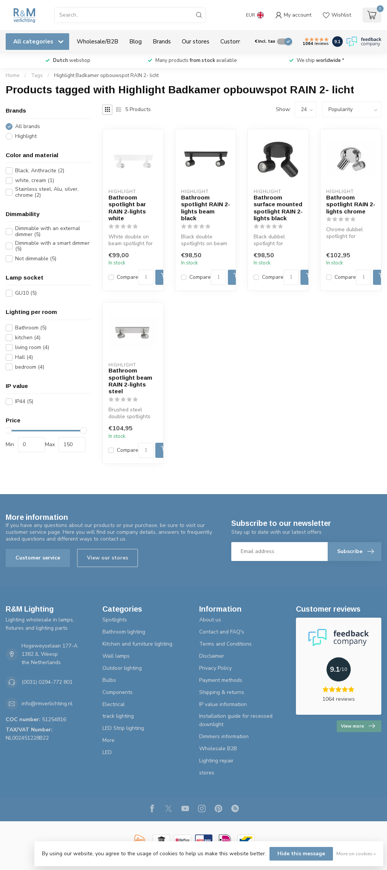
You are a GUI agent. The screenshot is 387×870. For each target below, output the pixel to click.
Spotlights (114, 619)
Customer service (37, 557)
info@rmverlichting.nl (47, 703)
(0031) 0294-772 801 (47, 682)
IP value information (223, 704)
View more (358, 726)
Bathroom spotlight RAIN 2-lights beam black (205, 207)
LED (107, 752)
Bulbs (109, 680)
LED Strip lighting (123, 728)
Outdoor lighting (122, 668)
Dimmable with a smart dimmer (52, 246)
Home (13, 75)
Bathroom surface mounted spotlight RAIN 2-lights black (278, 207)
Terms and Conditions (225, 643)
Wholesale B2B (218, 748)
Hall (24, 357)
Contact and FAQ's (221, 631)
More (108, 740)
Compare (127, 277)
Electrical (113, 704)
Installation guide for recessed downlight (235, 720)
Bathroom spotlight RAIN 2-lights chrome (350, 204)
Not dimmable (35, 258)
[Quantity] (145, 277)
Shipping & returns (221, 692)
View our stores (107, 557)
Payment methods (220, 680)
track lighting (118, 716)
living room (32, 347)
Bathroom (30, 328)
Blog (135, 41)
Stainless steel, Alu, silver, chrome (47, 192)
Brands (162, 41)
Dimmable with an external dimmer (47, 231)
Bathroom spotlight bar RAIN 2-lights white (127, 207)
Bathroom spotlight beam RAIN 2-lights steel (130, 380)
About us (210, 619)
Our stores (195, 41)
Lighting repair (216, 760)
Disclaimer (211, 656)
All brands (27, 126)
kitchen (27, 337)
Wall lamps (116, 656)
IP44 (24, 401)
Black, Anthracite (39, 170)
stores (206, 772)
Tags (37, 75)
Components (117, 692)
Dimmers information (224, 736)
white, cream (34, 180)
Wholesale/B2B (97, 41)
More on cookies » (356, 853)
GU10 (26, 293)
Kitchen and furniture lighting (137, 643)
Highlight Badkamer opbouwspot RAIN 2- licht (106, 75)
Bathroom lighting (123, 631)
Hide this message (301, 853)
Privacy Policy (215, 668)
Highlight (26, 136)
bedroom (29, 367)
